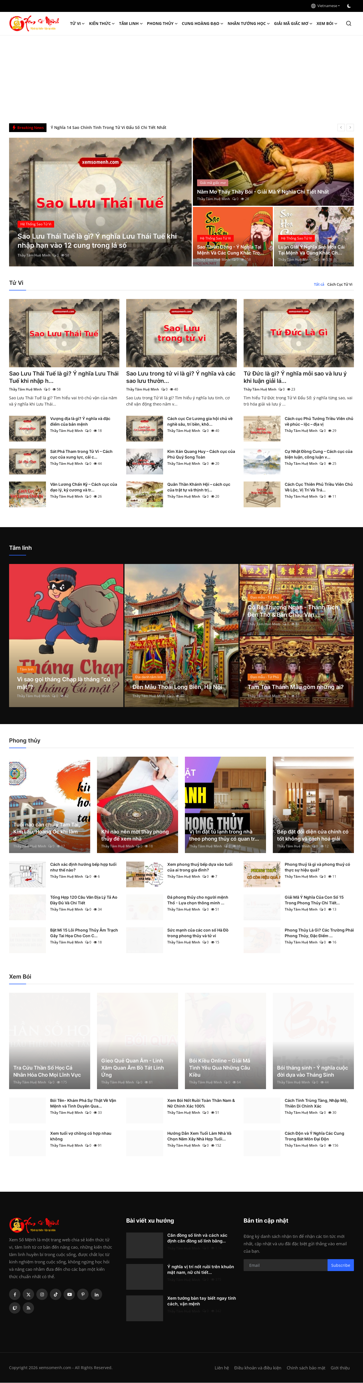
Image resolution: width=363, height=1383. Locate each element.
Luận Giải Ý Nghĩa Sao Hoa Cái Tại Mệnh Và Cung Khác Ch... (311, 250)
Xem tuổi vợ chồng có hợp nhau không (80, 1136)
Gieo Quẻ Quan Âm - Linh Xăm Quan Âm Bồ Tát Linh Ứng (132, 1068)
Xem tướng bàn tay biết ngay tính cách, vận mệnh (201, 1301)
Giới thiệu (340, 1368)
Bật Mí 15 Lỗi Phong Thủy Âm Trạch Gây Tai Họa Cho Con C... (84, 933)
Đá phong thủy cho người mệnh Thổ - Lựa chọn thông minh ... (197, 900)
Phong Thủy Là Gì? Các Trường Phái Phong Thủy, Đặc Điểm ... (319, 933)
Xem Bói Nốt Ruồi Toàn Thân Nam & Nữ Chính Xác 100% (201, 1103)
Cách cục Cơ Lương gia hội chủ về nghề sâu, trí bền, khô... (200, 421)
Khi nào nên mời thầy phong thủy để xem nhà (135, 835)
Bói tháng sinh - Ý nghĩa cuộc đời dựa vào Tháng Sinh (312, 1071)
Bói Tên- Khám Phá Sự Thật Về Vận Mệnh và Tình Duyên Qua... (83, 1103)
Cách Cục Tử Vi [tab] (340, 284)
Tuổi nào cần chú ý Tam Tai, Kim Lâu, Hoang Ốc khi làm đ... (46, 832)
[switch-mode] (349, 6)
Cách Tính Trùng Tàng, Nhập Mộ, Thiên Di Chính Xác (316, 1103)
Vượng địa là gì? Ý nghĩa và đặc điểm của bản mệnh (80, 421)
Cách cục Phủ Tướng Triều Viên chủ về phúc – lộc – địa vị (319, 421)
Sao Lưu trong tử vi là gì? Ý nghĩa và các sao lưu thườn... (181, 377)
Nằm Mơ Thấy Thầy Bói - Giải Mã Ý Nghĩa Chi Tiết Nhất (263, 192)
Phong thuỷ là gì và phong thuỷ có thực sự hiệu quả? (317, 867)
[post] (100, 202)
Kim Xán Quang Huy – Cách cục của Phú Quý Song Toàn (201, 454)
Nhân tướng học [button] (249, 23)
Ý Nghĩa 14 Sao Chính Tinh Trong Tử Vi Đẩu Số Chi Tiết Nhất (108, 127)
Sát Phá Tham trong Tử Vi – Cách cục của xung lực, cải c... (81, 454)
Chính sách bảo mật (306, 1368)
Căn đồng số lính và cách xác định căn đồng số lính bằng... (197, 1238)
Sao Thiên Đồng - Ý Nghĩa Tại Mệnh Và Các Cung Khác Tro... (230, 250)
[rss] (28, 1308)
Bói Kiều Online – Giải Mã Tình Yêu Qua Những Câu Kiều (219, 1068)
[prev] (341, 127)
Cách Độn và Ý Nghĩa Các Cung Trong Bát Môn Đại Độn (314, 1136)
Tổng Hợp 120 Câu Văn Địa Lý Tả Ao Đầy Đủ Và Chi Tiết (83, 900)
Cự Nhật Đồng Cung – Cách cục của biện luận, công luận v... (319, 454)
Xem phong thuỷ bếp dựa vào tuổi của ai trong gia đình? (200, 867)
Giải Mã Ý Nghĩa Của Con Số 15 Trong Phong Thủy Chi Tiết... (314, 900)
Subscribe (340, 1265)
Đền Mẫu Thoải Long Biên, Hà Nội (177, 687)
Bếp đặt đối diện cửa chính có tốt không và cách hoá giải (313, 835)
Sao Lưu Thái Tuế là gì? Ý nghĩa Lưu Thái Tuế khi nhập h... (64, 377)
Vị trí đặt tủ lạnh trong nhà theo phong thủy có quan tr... (224, 835)
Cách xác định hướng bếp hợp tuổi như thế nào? (83, 867)
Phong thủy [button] (162, 23)
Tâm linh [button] (131, 23)
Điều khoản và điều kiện (257, 1368)
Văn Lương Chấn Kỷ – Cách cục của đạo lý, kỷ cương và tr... (83, 487)
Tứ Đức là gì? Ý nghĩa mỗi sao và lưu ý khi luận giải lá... (295, 377)
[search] (348, 23)
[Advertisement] (181, 78)
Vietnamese (324, 5)
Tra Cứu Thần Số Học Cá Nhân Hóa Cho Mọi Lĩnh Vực (47, 1071)
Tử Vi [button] (77, 23)
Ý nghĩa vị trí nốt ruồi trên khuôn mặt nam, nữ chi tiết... (200, 1269)
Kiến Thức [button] (102, 23)
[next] (350, 127)
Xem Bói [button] (326, 23)
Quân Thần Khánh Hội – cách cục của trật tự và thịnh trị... (198, 487)
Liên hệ (222, 1368)
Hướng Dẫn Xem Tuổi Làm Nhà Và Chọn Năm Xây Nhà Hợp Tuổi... (199, 1136)
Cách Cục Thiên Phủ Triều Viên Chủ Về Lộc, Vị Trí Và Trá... (319, 487)
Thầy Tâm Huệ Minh (34, 255)
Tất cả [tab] (319, 284)
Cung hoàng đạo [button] (203, 23)
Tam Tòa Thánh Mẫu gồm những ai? (296, 687)
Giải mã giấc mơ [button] (293, 23)
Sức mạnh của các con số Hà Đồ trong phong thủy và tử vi (198, 933)
